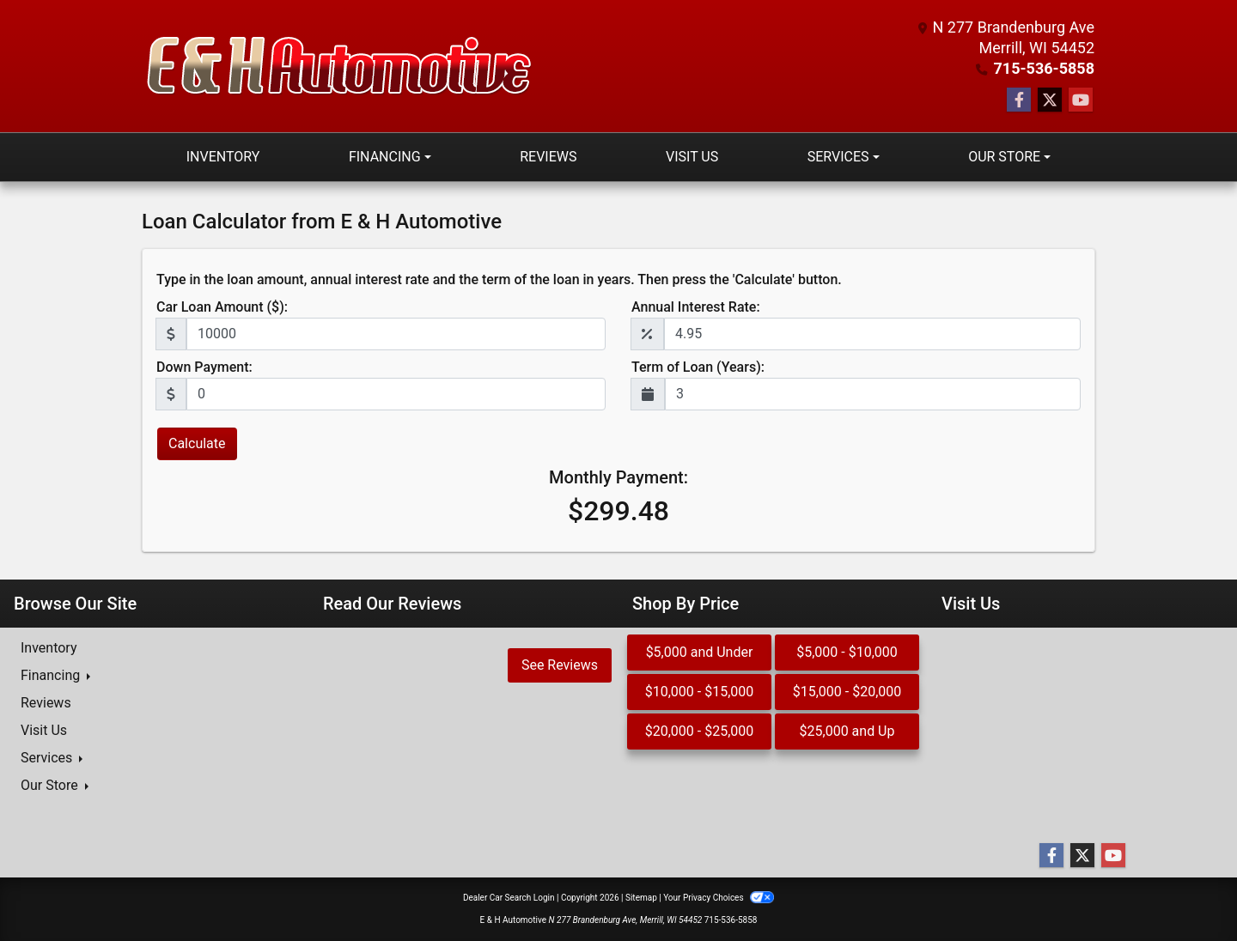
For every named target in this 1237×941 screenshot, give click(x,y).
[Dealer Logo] (339, 66)
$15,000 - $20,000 (847, 691)
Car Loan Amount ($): (222, 307)
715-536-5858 (1044, 68)
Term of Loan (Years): (698, 367)
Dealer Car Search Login (509, 897)
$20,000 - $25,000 (699, 731)
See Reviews (559, 665)
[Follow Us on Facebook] (1019, 100)
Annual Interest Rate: (695, 307)
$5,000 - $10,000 (847, 652)
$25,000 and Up (847, 731)
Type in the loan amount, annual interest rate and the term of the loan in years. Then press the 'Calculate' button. (499, 279)
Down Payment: (204, 367)
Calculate (197, 443)
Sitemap (641, 897)
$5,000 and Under (699, 652)
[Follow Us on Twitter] (1050, 100)
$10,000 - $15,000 (699, 691)
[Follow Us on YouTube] (1081, 100)
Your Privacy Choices (718, 897)
